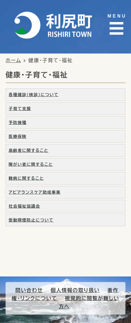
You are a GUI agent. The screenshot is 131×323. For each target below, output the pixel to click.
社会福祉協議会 (24, 206)
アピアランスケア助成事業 (35, 192)
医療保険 (18, 136)
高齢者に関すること (28, 150)
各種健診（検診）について (34, 95)
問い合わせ (29, 290)
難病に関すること (26, 178)
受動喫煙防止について (31, 220)
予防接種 (18, 122)
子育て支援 (20, 108)
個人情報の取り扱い (75, 290)
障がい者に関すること (31, 164)
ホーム (13, 60)
